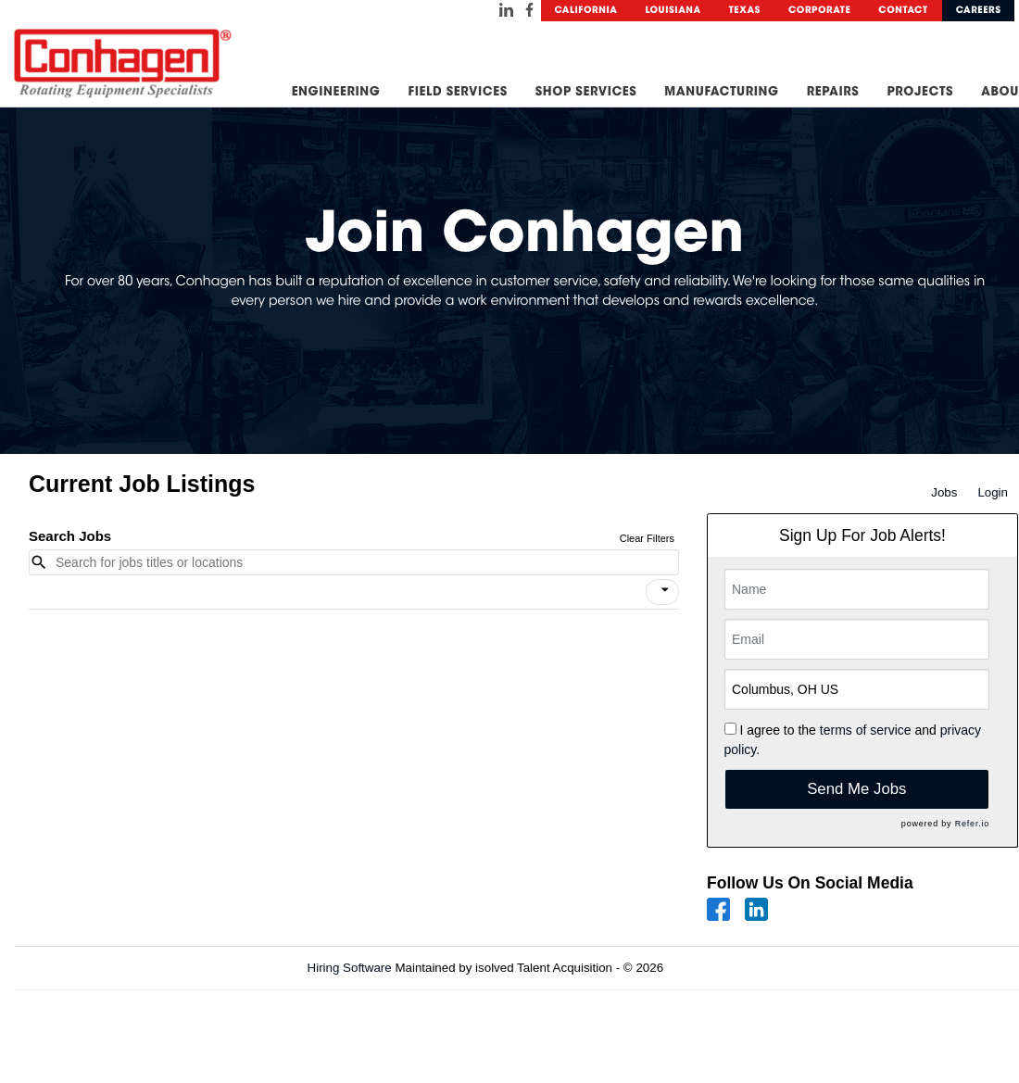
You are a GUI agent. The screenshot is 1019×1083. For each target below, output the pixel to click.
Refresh (718, 968)
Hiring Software (350, 968)
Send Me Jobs (856, 789)
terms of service (866, 730)
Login (992, 492)
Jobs (944, 492)
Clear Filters (647, 538)
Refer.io (972, 823)
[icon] (665, 590)
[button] (662, 592)
